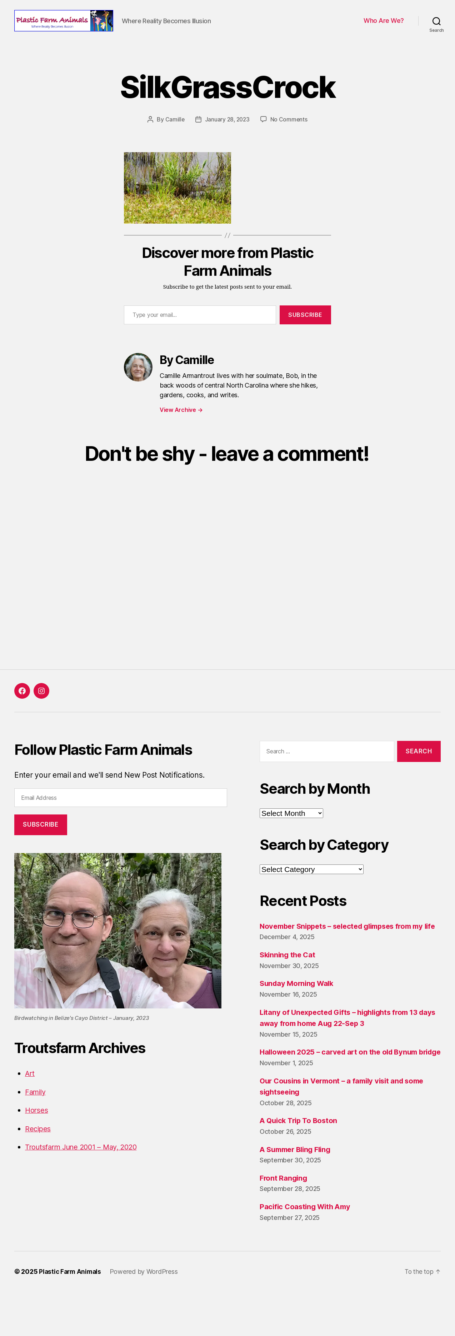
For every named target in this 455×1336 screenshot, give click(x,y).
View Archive (181, 431)
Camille (174, 141)
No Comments (290, 141)
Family (36, 1113)
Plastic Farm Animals (71, 1316)
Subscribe (305, 336)
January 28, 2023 (227, 141)
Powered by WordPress (146, 1316)
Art (30, 1095)
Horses (37, 1131)
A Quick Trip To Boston (300, 1164)
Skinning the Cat (289, 987)
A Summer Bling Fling (298, 1193)
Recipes (38, 1150)
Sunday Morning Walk (299, 1016)
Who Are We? (384, 31)
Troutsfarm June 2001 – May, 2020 (86, 1168)
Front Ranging (284, 1222)
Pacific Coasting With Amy (307, 1250)
